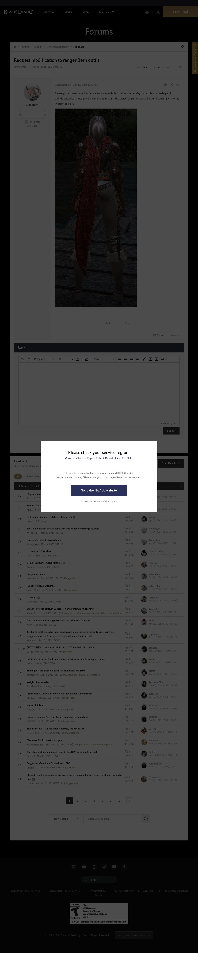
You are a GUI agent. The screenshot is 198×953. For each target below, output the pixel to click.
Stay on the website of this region (99, 501)
